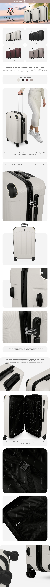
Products (20, 1)
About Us (29, 1)
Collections (16, 1)
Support (34, 1)
